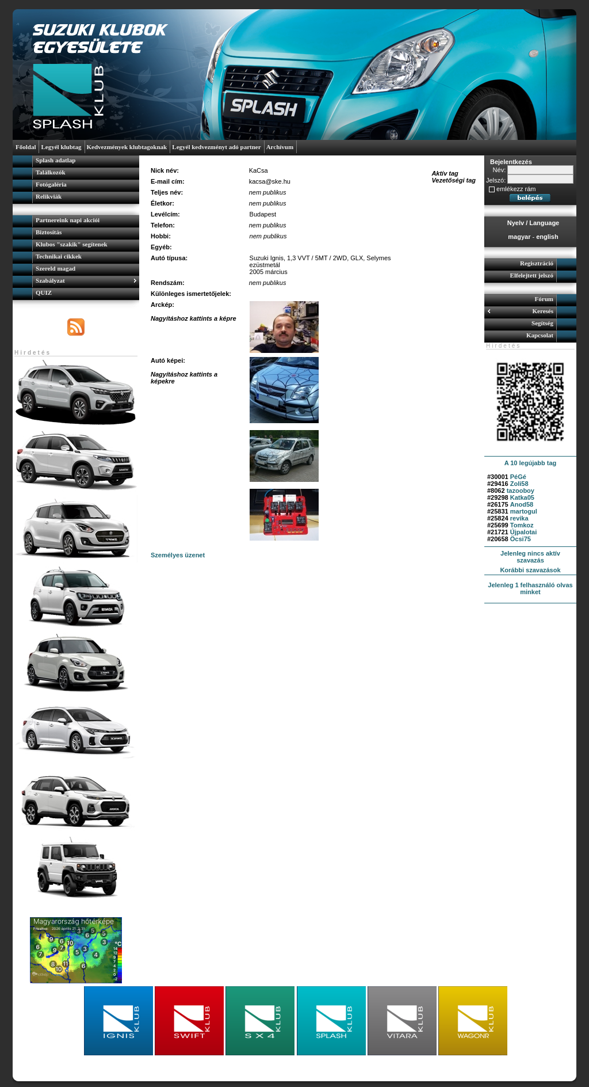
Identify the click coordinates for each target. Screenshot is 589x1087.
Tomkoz (522, 525)
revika (519, 518)
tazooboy (520, 490)
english (547, 236)
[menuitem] (76, 161)
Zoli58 (519, 483)
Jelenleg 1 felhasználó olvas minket (530, 588)
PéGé (518, 476)
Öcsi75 (520, 538)
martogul (523, 511)
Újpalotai (523, 532)
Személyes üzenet (178, 555)
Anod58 (521, 504)
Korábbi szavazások (530, 570)
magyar (519, 236)
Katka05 (522, 497)
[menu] (76, 179)
